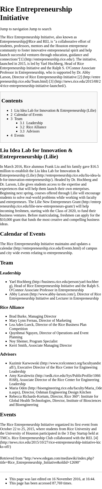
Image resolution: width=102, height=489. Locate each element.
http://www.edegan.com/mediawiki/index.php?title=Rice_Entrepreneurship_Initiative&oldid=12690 (47, 460)
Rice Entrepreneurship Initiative (30, 37)
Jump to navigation (14, 29)
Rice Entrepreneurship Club (32, 438)
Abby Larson (19, 294)
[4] (96, 438)
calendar (6, 248)
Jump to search (40, 29)
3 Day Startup (77, 433)
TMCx (5, 438)
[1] (21, 59)
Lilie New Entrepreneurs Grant (58, 202)
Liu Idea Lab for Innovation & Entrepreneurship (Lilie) (40, 173)
